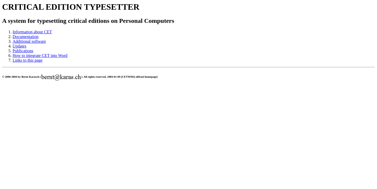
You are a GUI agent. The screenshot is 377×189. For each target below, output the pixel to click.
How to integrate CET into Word (40, 55)
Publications (23, 51)
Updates (19, 46)
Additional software (29, 41)
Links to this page (27, 60)
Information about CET (32, 32)
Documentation (26, 36)
